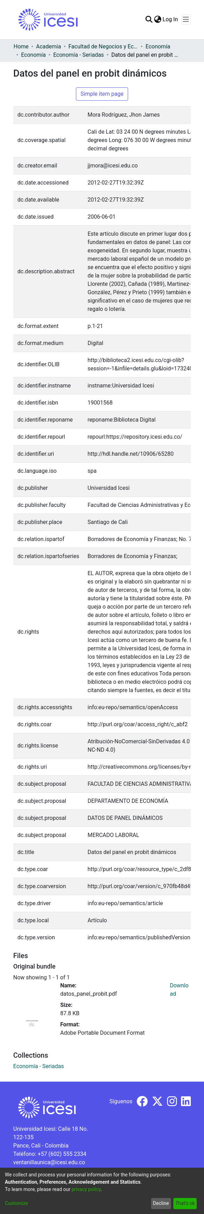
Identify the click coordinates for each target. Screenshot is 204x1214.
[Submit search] (148, 19)
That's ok (185, 1203)
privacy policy (86, 1189)
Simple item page (102, 94)
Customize (16, 1203)
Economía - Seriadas (78, 55)
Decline (161, 1203)
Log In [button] (171, 19)
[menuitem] (157, 19)
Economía (158, 46)
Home (21, 46)
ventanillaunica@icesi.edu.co (49, 1162)
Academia (48, 46)
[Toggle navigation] (186, 19)
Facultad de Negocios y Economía (103, 46)
